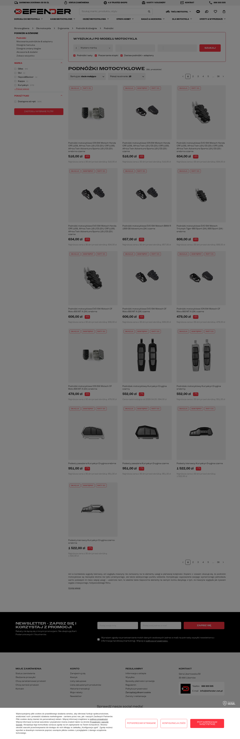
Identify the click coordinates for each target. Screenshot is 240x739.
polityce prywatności (99, 719)
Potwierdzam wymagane (141, 723)
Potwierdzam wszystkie (207, 723)
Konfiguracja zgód (174, 723)
